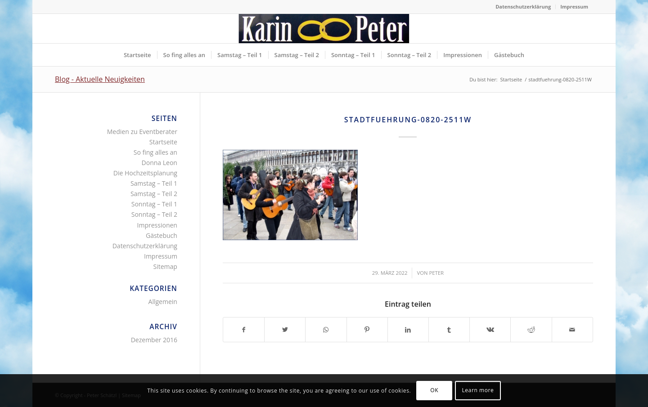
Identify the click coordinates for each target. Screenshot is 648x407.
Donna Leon (159, 162)
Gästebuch (161, 235)
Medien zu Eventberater (142, 131)
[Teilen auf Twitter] (285, 330)
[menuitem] (523, 6)
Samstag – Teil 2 (153, 193)
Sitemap (165, 266)
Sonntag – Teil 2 (154, 214)
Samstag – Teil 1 (153, 183)
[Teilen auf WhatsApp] (326, 330)
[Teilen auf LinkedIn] (408, 330)
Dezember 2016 (154, 339)
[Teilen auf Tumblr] (449, 330)
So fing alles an (155, 152)
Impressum (574, 6)
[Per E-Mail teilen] (572, 330)
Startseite (163, 142)
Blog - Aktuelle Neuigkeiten (100, 79)
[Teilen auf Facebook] (243, 330)
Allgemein (162, 301)
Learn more (478, 390)
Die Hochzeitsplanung (145, 173)
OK (434, 390)
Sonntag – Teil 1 (154, 204)
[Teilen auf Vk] (490, 330)
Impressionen (157, 225)
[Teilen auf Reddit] (531, 330)
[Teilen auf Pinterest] (367, 330)
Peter (436, 272)
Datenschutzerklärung (523, 6)
